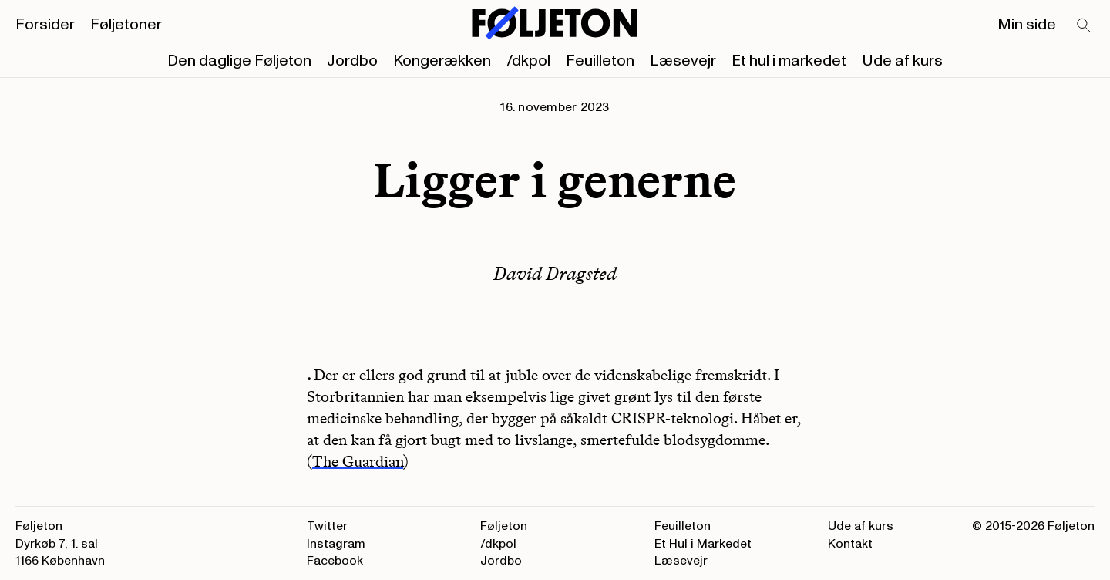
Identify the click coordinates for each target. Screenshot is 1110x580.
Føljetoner (126, 24)
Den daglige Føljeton (239, 61)
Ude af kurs (902, 61)
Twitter (327, 526)
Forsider (45, 24)
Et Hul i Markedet (703, 543)
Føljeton (503, 526)
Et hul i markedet (789, 61)
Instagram (336, 543)
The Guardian (357, 461)
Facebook (335, 560)
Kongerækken (442, 61)
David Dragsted (555, 273)
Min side (1026, 24)
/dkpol (528, 61)
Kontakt (850, 543)
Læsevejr (683, 61)
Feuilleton (600, 61)
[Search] (1085, 26)
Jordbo (352, 61)
